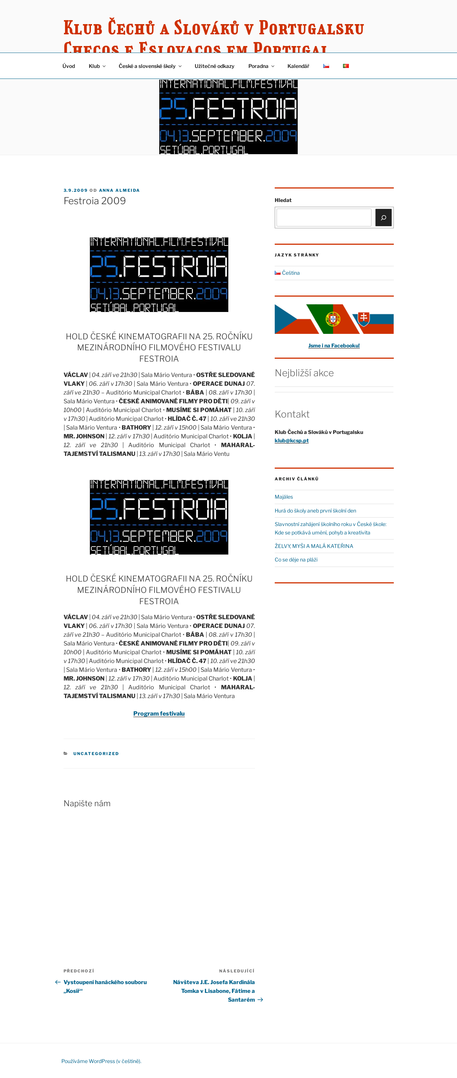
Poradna (261, 66)
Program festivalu (159, 713)
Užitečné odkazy (215, 66)
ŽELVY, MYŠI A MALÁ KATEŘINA (314, 546)
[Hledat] (383, 217)
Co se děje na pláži (296, 559)
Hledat (283, 200)
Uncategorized (96, 753)
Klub (98, 66)
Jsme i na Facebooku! (334, 345)
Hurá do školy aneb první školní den (315, 510)
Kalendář (298, 66)
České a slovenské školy (151, 66)
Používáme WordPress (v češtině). (101, 1061)
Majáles (284, 497)
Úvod (68, 66)
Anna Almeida (120, 190)
